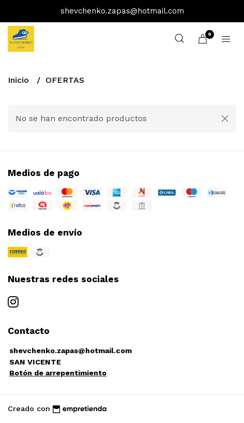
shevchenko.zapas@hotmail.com (70, 350)
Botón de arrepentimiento (57, 373)
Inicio (20, 80)
